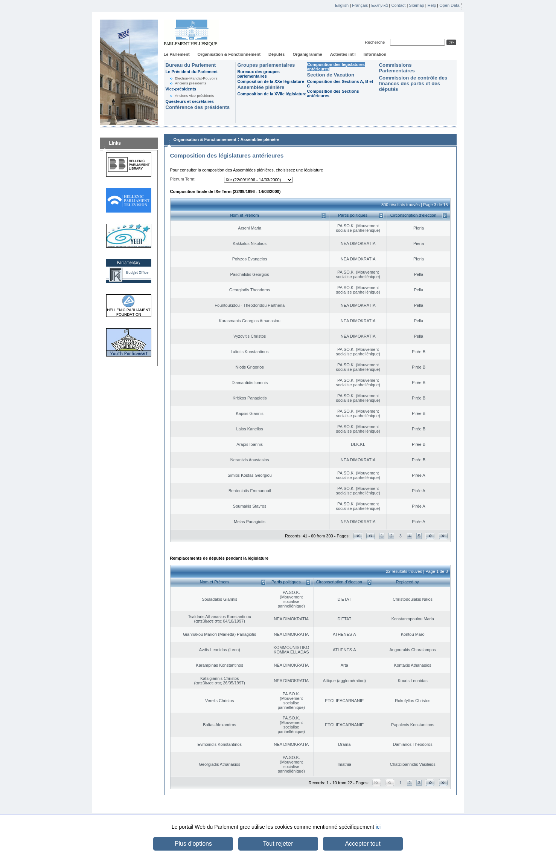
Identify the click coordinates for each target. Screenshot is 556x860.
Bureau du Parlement (191, 65)
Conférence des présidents (198, 107)
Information (375, 54)
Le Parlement (177, 54)
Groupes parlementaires (266, 65)
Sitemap (416, 5)
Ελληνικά (379, 5)
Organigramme (307, 54)
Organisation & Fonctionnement (229, 54)
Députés (276, 54)
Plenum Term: (183, 179)
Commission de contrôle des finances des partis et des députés (413, 83)
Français (360, 5)
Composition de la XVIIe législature (272, 94)
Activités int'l (343, 54)
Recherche (376, 42)
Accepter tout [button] (362, 843)
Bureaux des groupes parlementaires (259, 73)
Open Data (449, 5)
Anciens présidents (190, 83)
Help (432, 5)
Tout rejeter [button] (278, 843)
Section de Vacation (331, 75)
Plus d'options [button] (193, 843)
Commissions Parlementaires (397, 67)
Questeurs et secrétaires (190, 101)
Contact (398, 5)
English (342, 5)
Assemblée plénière (261, 87)
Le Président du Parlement (192, 71)
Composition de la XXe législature (271, 81)
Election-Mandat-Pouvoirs (196, 78)
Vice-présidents (181, 89)
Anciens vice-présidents (194, 95)
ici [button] (378, 827)
